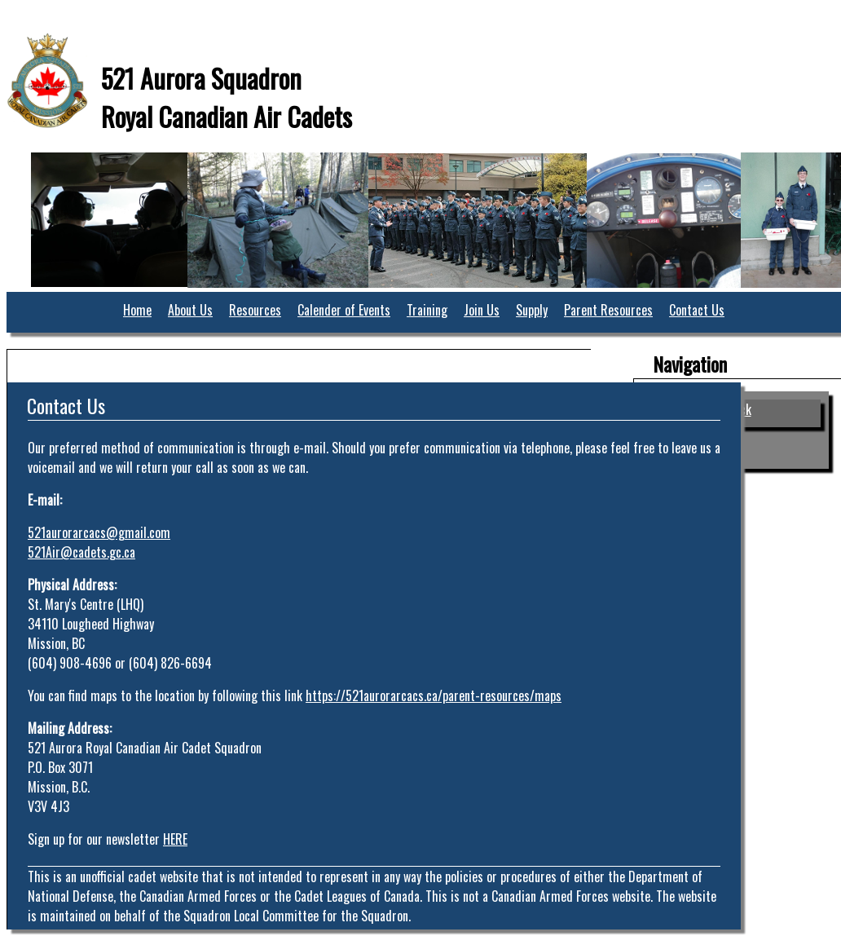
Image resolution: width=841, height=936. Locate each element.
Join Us (482, 310)
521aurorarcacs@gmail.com (99, 532)
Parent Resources (608, 310)
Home (137, 310)
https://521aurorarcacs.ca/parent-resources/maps (433, 695)
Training (427, 310)
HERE (175, 839)
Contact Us (696, 310)
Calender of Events (343, 310)
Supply (532, 310)
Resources (255, 310)
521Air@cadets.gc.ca (81, 552)
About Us (190, 310)
